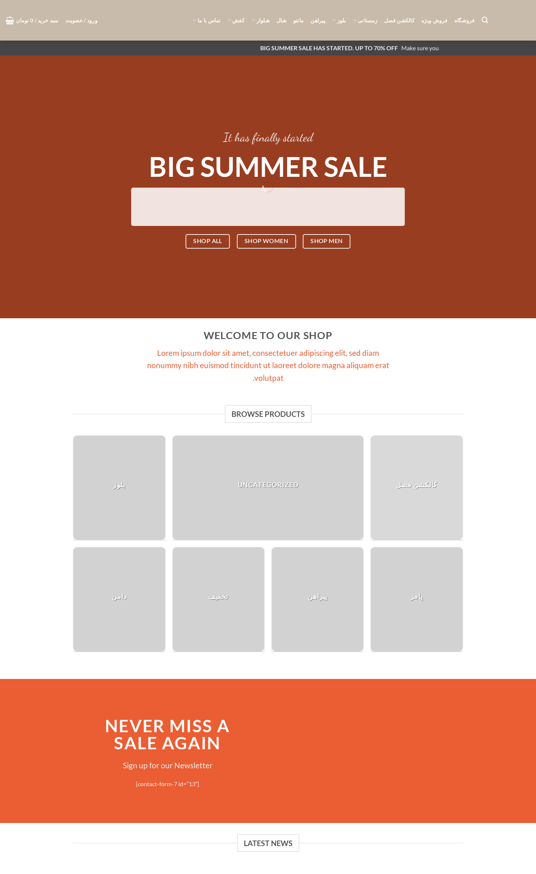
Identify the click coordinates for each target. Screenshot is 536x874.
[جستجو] (485, 20)
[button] (82, 20)
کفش (236, 20)
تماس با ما (206, 20)
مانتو (298, 20)
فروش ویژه (434, 20)
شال (282, 20)
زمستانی (365, 20)
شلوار (260, 20)
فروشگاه (464, 20)
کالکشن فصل (399, 20)
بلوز (339, 20)
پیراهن (317, 20)
